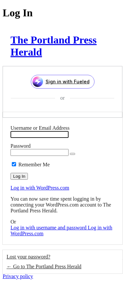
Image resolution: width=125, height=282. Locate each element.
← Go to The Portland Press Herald (44, 266)
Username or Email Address (40, 128)
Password (20, 146)
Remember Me (34, 164)
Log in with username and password (49, 227)
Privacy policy (18, 276)
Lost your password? (28, 256)
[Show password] (72, 154)
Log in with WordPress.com (39, 188)
